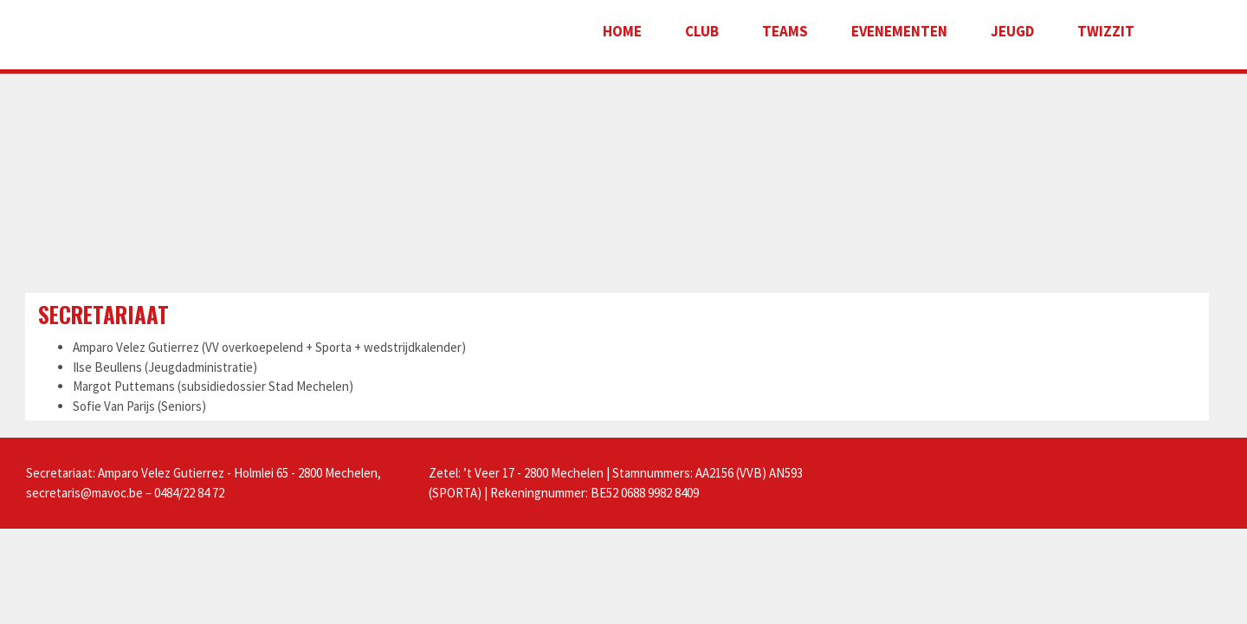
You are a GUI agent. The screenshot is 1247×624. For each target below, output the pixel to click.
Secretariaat (103, 314)
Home (622, 31)
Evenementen (899, 31)
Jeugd (1012, 31)
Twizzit (1105, 31)
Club (702, 31)
